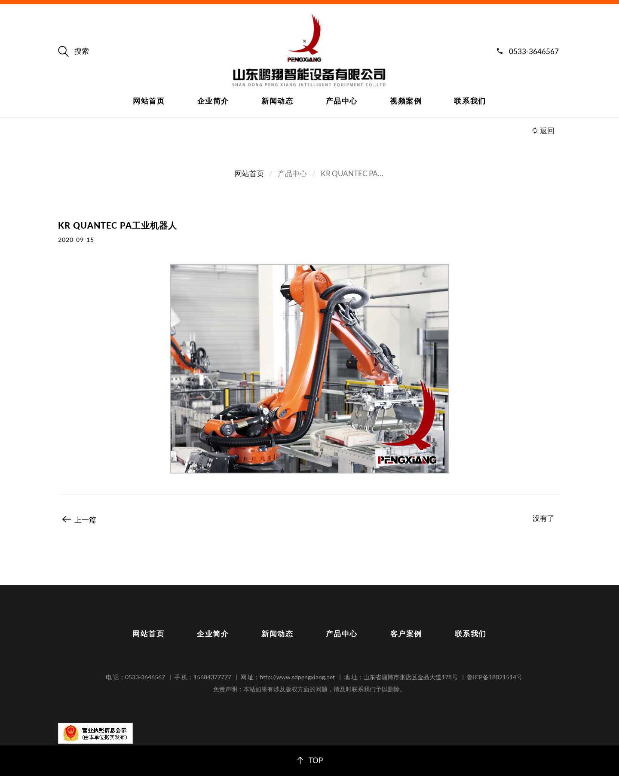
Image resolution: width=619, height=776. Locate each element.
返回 (543, 130)
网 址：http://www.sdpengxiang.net (287, 677)
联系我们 (470, 100)
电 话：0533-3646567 (135, 677)
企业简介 (213, 100)
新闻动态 (277, 100)
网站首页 (149, 100)
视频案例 (406, 100)
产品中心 (342, 100)
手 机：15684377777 (202, 677)
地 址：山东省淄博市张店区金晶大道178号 (401, 677)
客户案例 (406, 633)
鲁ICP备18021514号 (494, 677)
